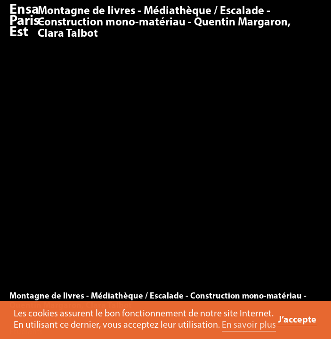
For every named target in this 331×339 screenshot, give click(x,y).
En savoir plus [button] (249, 325)
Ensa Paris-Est (26, 21)
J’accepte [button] (297, 320)
